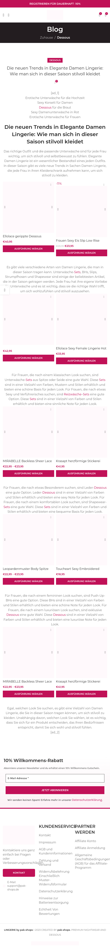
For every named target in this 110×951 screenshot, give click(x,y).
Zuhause (46, 37)
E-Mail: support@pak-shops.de (16, 887)
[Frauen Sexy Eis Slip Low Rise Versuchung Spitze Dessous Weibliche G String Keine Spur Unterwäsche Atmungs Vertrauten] (81, 209)
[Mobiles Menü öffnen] (3, 15)
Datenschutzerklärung (87, 802)
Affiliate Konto (85, 843)
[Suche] (8, 15)
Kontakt (45, 837)
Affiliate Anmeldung (90, 850)
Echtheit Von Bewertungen (49, 913)
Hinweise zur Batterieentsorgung (53, 902)
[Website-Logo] (55, 14)
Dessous (63, 37)
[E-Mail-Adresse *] (55, 780)
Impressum (47, 844)
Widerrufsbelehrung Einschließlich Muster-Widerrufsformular (54, 880)
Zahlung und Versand (48, 864)
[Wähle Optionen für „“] (28, 358)
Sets (77, 272)
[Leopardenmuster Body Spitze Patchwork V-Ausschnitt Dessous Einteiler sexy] (28, 541)
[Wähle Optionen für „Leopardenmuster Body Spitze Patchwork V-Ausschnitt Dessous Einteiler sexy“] (28, 583)
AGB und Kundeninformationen (55, 853)
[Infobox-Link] (55, 3)
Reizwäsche (73, 395)
